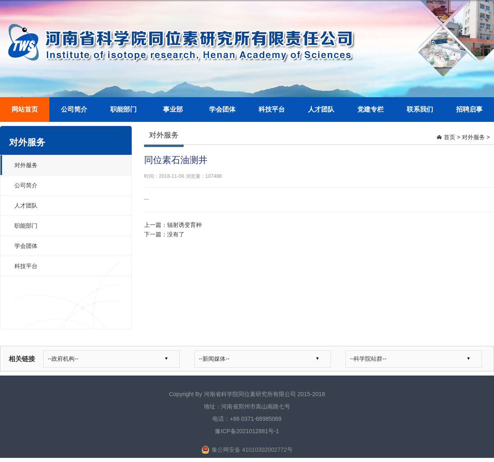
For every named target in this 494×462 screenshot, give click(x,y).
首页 (449, 137)
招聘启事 (469, 109)
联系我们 (420, 109)
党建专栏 (370, 109)
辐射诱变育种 (184, 225)
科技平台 (272, 109)
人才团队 (321, 109)
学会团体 (222, 109)
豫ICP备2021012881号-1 (247, 431)
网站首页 (25, 109)
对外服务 (25, 165)
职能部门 (123, 109)
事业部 (173, 109)
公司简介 (74, 109)
